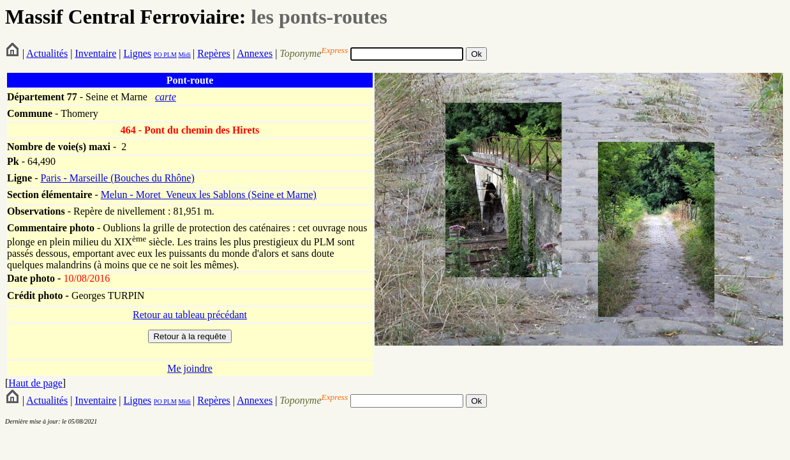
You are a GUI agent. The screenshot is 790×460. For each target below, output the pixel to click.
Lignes (137, 53)
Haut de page (35, 383)
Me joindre (189, 368)
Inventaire (95, 53)
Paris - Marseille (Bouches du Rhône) (117, 177)
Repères (213, 53)
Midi (184, 54)
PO (158, 54)
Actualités (47, 53)
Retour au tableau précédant (190, 314)
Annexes (254, 53)
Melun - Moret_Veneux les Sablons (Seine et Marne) (209, 194)
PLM (169, 54)
